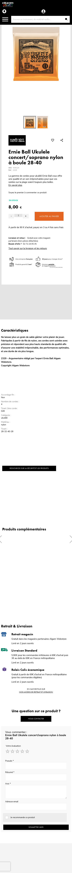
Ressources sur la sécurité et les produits (29, 468)
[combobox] (40, 19)
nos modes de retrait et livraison (36, 692)
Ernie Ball (48, 358)
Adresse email (11, 801)
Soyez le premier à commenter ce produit (27, 192)
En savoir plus (15, 185)
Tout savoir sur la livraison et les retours (27, 248)
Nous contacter (36, 718)
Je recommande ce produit (22, 817)
